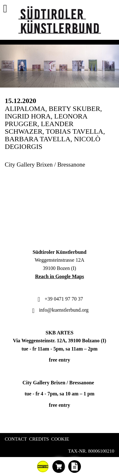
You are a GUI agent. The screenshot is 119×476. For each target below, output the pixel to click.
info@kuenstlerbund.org (59, 310)
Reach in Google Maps (59, 276)
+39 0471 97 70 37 (59, 299)
